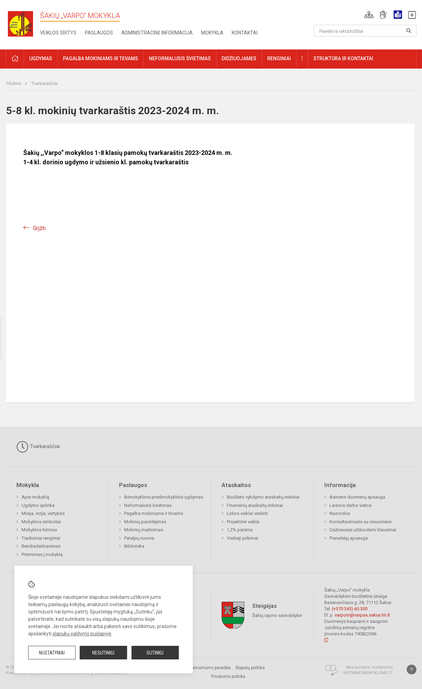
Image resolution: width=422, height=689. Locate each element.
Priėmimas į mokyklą (42, 554)
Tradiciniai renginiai (41, 538)
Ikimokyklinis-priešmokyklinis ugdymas (163, 497)
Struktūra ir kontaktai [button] (343, 58)
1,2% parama (240, 529)
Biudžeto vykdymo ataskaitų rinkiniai (263, 497)
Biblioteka (134, 546)
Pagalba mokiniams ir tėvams (153, 513)
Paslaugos (99, 33)
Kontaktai (244, 33)
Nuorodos (339, 513)
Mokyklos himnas (39, 529)
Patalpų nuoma (139, 538)
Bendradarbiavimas (41, 546)
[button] (369, 14)
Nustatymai (52, 653)
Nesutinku (103, 653)
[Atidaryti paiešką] (408, 30)
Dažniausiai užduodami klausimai (362, 529)
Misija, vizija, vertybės (43, 513)
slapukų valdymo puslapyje (82, 633)
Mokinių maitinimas (143, 529)
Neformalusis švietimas (148, 505)
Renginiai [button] (279, 58)
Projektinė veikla (243, 521)
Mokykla (212, 33)
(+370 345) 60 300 (349, 608)
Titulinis (14, 83)
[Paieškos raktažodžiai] (365, 31)
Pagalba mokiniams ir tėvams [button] (100, 58)
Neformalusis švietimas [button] (180, 58)
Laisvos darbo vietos (350, 505)
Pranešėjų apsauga (348, 538)
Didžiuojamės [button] (239, 58)
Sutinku (155, 653)
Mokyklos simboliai (41, 521)
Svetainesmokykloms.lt (368, 673)
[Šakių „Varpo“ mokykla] (23, 23)
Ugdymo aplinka (38, 505)
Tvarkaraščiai (44, 83)
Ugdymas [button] (40, 58)
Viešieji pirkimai (242, 538)
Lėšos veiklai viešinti (247, 513)
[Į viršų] (411, 669)
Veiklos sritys (58, 33)
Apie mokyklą (35, 497)
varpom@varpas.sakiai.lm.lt (362, 615)
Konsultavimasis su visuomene (360, 521)
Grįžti (39, 228)
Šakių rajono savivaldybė (277, 615)
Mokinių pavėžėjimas (145, 521)
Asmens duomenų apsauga (357, 497)
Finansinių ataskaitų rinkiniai (255, 505)
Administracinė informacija (157, 33)
